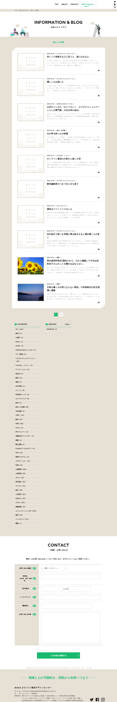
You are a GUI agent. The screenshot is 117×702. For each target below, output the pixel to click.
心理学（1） (20, 337)
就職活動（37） (21, 507)
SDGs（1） (20, 342)
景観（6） (19, 440)
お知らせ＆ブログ (24, 10)
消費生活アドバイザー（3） (25, 436)
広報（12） (19, 465)
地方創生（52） (21, 482)
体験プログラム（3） (23, 457)
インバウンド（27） (22, 519)
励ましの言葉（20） (22, 407)
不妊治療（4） (21, 411)
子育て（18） (20, 415)
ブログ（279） (21, 502)
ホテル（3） (20, 428)
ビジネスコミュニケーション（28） (25, 360)
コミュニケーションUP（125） (26, 511)
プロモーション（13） (23, 461)
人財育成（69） (21, 473)
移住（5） (19, 403)
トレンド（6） (21, 390)
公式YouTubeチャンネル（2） (26, 350)
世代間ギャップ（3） (23, 394)
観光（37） (19, 419)
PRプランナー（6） (22, 432)
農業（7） (19, 523)
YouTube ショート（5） (25, 365)
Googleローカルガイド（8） (26, 448)
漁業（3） (19, 382)
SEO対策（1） (21, 386)
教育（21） (19, 378)
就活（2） (19, 333)
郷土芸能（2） (21, 444)
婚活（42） (19, 515)
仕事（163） (20, 423)
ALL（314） (20, 329)
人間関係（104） (21, 469)
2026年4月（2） (52, 329)
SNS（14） (20, 453)
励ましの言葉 (35, 10)
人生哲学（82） (21, 494)
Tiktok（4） (20, 346)
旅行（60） (19, 490)
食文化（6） (20, 374)
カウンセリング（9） (23, 398)
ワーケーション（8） (23, 369)
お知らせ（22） (21, 498)
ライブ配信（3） (21, 354)
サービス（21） (21, 486)
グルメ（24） (20, 478)
